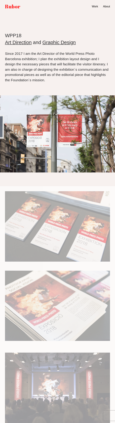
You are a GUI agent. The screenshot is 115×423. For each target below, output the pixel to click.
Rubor (13, 6)
